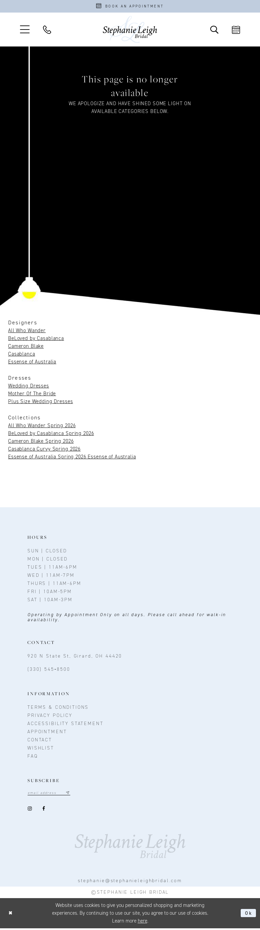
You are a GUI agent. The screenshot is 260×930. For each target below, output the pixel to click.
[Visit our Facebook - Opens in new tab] (43, 810)
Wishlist (40, 749)
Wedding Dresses (28, 387)
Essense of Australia (32, 363)
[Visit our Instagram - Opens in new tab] (29, 810)
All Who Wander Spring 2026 (41, 426)
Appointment (47, 733)
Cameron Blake (26, 347)
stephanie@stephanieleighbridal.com (130, 882)
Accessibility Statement (65, 725)
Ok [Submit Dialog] (248, 914)
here (142, 922)
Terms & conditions (58, 708)
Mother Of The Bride (32, 395)
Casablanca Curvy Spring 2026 (44, 450)
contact (39, 741)
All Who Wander (27, 331)
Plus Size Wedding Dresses (40, 402)
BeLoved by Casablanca (36, 339)
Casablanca (21, 355)
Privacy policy (49, 717)
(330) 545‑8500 (48, 670)
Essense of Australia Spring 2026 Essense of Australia (72, 458)
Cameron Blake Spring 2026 (41, 442)
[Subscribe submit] (72, 794)
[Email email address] (51, 794)
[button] (24, 30)
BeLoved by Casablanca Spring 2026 (51, 434)
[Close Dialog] (11, 915)
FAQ (32, 757)
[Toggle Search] (214, 31)
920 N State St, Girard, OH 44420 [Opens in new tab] (74, 657)
